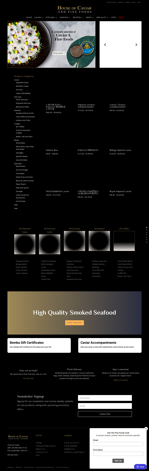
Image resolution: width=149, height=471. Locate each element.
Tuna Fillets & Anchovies (25, 117)
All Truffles (20, 127)
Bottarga (95, 267)
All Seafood (99, 228)
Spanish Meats (21, 156)
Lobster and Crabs (23, 120)
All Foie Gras (74, 228)
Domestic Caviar (22, 86)
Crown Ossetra (21, 270)
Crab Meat (96, 276)
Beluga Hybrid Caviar (120, 150)
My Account (111, 2)
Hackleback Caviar (48, 270)
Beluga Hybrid (21, 264)
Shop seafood (75, 322)
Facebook (124, 380)
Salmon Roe (52, 150)
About (128, 2)
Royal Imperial (21, 267)
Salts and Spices (22, 188)
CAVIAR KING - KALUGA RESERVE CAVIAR (55, 106)
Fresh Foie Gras (22, 99)
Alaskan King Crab (99, 261)
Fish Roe (19, 90)
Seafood (64, 17)
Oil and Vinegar (22, 170)
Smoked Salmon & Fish (25, 113)
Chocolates (20, 173)
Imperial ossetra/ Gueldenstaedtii (86, 105)
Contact (121, 2)
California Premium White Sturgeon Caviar (48, 264)
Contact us (42, 452)
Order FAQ (69, 449)
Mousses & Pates (22, 107)
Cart (139, 2)
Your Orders (70, 446)
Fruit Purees (20, 201)
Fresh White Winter (125, 261)
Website (19, 467)
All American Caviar (49, 230)
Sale (121, 17)
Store (39, 443)
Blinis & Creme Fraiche (25, 181)
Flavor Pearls (21, 184)
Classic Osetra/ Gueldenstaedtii (118, 105)
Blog (134, 2)
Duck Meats (20, 143)
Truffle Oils (122, 273)
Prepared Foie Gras (23, 103)
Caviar (37, 17)
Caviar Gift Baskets (23, 93)
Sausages (19, 153)
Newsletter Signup (46, 446)
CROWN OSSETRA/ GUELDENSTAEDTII (88, 192)
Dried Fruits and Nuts (24, 177)
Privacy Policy (29, 467)
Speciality (101, 17)
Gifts (113, 17)
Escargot (19, 191)
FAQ (38, 455)
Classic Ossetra (22, 273)
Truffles (77, 17)
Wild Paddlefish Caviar (57, 191)
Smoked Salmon (98, 264)
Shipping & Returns (74, 452)
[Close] (146, 428)
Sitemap (10, 467)
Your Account (71, 443)
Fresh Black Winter (125, 264)
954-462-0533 (28, 378)
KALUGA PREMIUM (88, 150)
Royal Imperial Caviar (120, 191)
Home (29, 17)
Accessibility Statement (45, 467)
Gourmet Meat (21, 160)
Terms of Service (62, 467)
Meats (88, 17)
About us (40, 449)
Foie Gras (50, 17)
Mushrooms (20, 166)
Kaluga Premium (22, 261)
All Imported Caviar (24, 230)
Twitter (116, 380)
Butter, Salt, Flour (124, 276)
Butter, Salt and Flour (24, 136)
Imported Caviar (22, 82)
